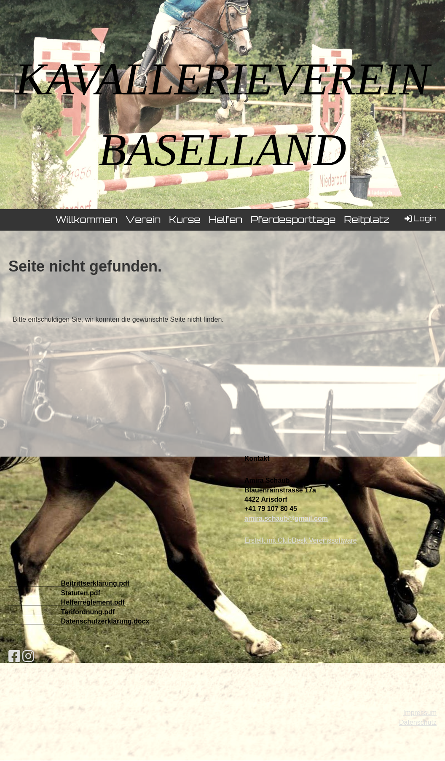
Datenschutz (418, 722)
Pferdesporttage (293, 219)
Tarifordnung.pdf (88, 612)
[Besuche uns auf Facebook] (14, 656)
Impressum (420, 712)
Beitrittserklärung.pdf (95, 583)
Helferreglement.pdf (92, 602)
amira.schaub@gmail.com (286, 518)
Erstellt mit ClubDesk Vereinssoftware (300, 540)
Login (420, 218)
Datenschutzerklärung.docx (105, 621)
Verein (143, 219)
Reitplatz (366, 219)
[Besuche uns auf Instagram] (28, 656)
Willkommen (86, 219)
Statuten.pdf (80, 593)
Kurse (184, 219)
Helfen (225, 219)
